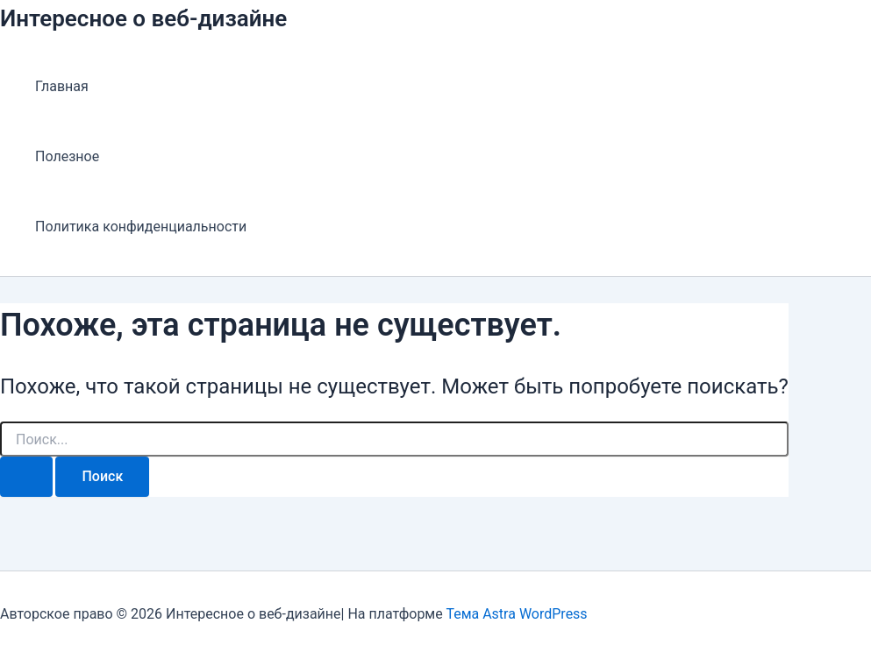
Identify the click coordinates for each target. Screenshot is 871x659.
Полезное (67, 156)
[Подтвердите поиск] (26, 477)
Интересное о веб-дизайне (143, 18)
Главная (62, 86)
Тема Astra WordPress (516, 614)
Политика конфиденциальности (140, 226)
